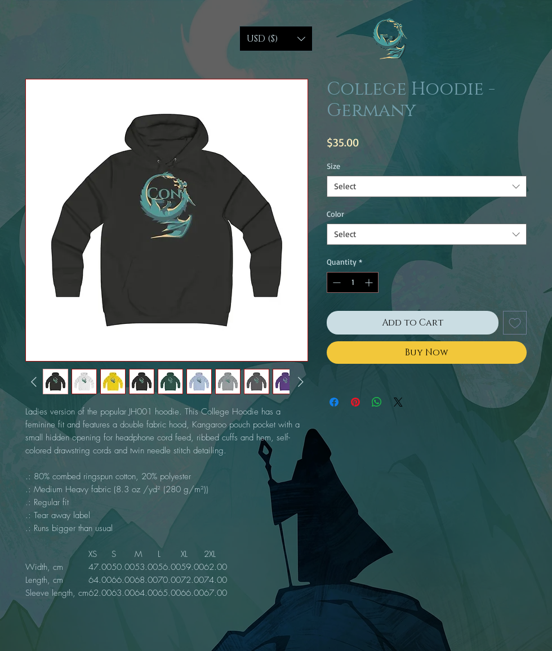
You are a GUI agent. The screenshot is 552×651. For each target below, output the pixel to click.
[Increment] (370, 282)
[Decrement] (335, 282)
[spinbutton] (352, 282)
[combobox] (427, 186)
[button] (276, 38)
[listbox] (276, 38)
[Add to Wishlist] (515, 323)
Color (335, 214)
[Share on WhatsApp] (377, 402)
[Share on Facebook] (334, 402)
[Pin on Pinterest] (355, 402)
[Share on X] (398, 402)
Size (333, 166)
